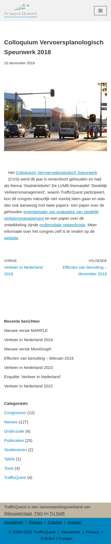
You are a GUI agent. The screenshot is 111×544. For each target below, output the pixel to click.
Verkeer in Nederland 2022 (28, 386)
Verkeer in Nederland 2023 (28, 367)
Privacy (35, 522)
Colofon (55, 522)
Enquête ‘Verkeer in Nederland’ (32, 376)
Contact (75, 522)
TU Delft (57, 513)
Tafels (9, 459)
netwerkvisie (74, 224)
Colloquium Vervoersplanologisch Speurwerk (56, 172)
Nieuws (10, 422)
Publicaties (14, 440)
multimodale (50, 224)
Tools (9, 468)
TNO (38, 513)
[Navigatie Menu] (100, 10)
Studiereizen (15, 449)
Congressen (15, 412)
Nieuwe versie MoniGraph (27, 349)
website (11, 238)
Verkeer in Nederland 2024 (28, 339)
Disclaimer (13, 522)
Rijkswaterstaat (18, 513)
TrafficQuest (15, 477)
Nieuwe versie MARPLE (26, 330)
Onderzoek (14, 431)
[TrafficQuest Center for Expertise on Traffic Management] (20, 10)
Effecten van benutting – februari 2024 (39, 358)
